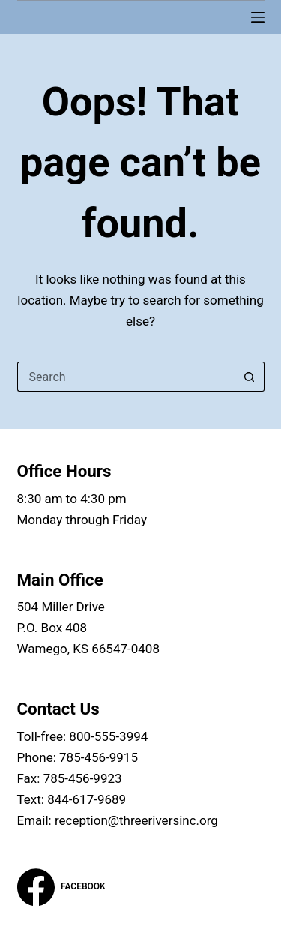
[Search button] (250, 377)
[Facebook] (61, 887)
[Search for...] (126, 377)
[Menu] (258, 17)
